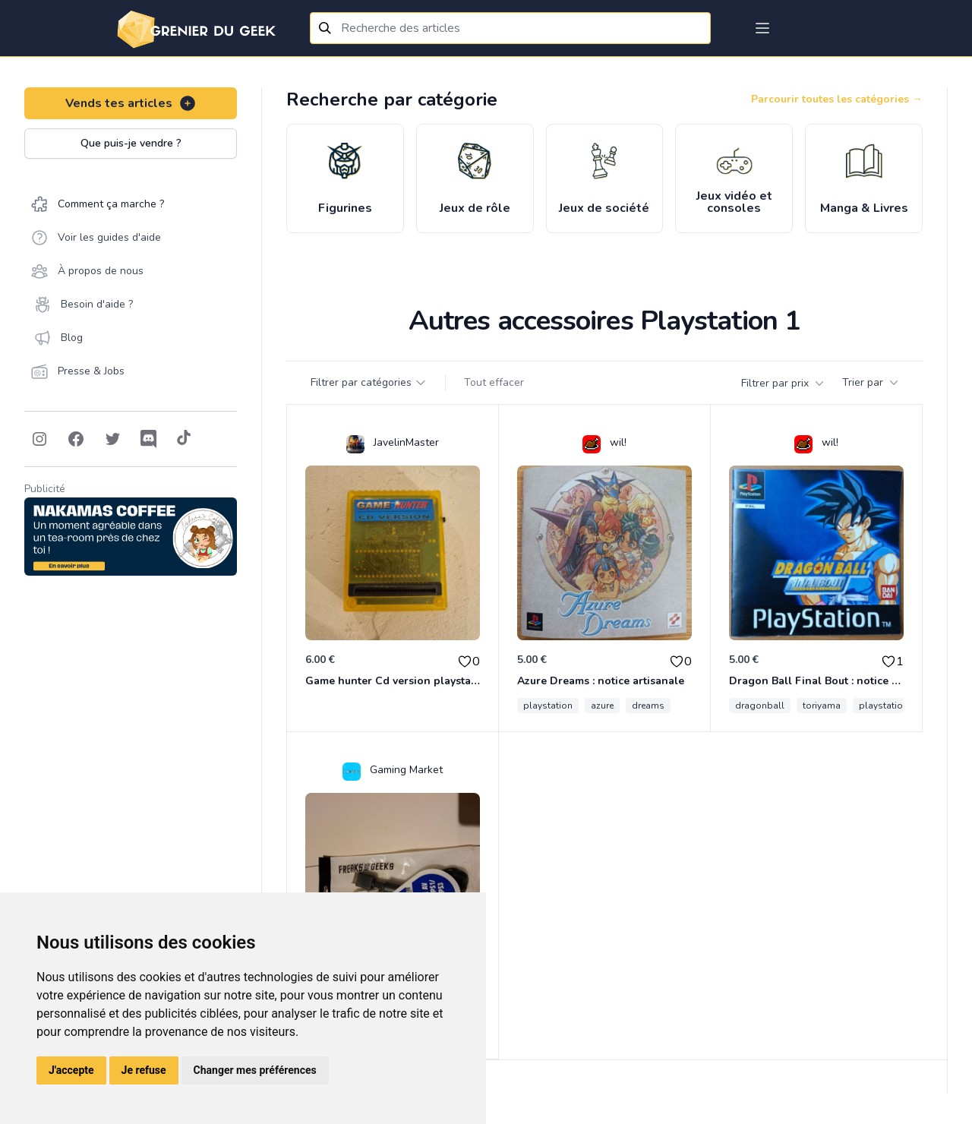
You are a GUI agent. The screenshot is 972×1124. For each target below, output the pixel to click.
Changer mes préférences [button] (255, 1070)
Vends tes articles (131, 103)
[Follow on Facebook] (76, 439)
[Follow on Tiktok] (183, 439)
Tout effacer (494, 382)
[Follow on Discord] (149, 439)
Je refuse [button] (144, 1070)
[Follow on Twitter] (112, 439)
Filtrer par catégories (369, 382)
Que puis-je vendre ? (130, 143)
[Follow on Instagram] (39, 439)
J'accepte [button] (71, 1070)
